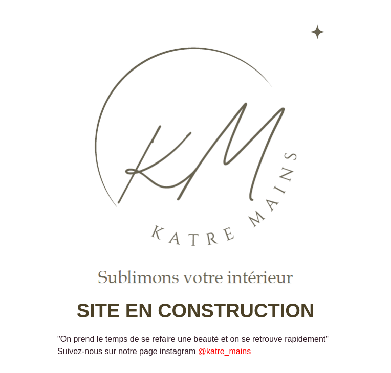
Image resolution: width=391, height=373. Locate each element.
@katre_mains (224, 351)
